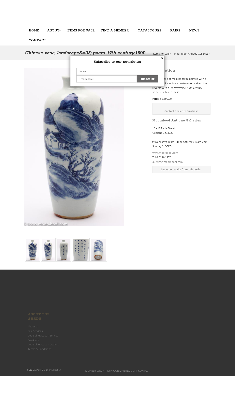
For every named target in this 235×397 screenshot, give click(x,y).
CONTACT (144, 370)
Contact (37, 40)
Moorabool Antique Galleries (191, 53)
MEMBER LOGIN (94, 370)
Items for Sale (80, 30)
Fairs (175, 30)
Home (34, 30)
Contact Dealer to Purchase (181, 111)
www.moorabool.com (165, 152)
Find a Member (115, 30)
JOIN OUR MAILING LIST (114, 15)
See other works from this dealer (181, 169)
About (53, 30)
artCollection (55, 370)
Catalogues (149, 30)
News (194, 30)
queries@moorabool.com (167, 162)
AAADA (37, 370)
